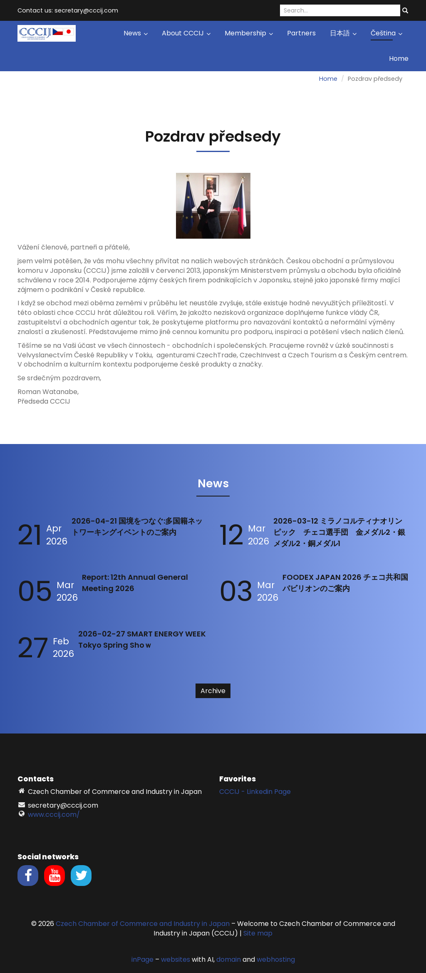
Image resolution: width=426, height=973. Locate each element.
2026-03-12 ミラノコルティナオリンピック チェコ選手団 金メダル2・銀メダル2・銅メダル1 (339, 532)
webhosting (276, 959)
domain (228, 959)
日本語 (343, 33)
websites (175, 959)
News (136, 33)
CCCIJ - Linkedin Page (255, 791)
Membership (249, 33)
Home (399, 58)
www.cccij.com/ (54, 814)
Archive (213, 691)
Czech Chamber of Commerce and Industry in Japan (143, 923)
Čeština (386, 33)
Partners (301, 33)
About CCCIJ (186, 33)
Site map (257, 933)
